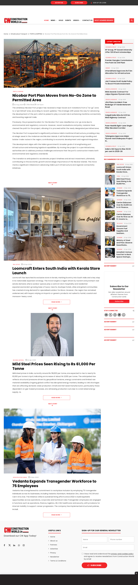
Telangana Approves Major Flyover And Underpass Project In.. (118, 138)
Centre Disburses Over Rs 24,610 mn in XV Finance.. (124, 204)
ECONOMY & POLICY (111, 47)
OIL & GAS (120, 223)
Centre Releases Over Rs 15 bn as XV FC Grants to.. (124, 216)
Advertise (59, 3)
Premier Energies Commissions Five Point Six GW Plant (118, 61)
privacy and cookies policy (122, 554)
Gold (61, 20)
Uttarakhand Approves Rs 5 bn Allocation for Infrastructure (118, 72)
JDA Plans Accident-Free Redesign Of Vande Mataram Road (118, 104)
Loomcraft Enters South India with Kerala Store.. (123, 169)
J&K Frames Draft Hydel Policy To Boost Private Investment (118, 82)
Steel (118, 176)
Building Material (18, 360)
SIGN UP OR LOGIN (98, 3)
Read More (57, 302)
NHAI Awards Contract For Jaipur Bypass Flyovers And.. (117, 93)
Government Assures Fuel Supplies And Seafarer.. (122, 229)
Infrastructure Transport (19, 34)
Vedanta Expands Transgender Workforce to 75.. (124, 193)
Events (68, 20)
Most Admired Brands (104, 20)
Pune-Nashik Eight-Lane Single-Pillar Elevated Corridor (119, 127)
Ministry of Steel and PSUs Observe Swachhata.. (124, 242)
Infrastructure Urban (20, 477)
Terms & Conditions (58, 561)
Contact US (87, 20)
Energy (108, 68)
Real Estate (16, 264)
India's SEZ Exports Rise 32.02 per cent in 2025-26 (118, 150)
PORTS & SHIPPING (36, 34)
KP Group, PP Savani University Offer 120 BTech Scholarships (118, 51)
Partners (53, 545)
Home (46, 20)
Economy (119, 188)
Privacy (53, 553)
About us (53, 541)
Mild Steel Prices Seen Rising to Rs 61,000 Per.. (123, 181)
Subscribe (79, 3)
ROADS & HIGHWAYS (111, 89)
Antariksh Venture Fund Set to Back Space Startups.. (124, 254)
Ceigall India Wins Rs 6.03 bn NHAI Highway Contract (117, 116)
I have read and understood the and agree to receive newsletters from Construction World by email (109, 556)
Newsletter (54, 557)
